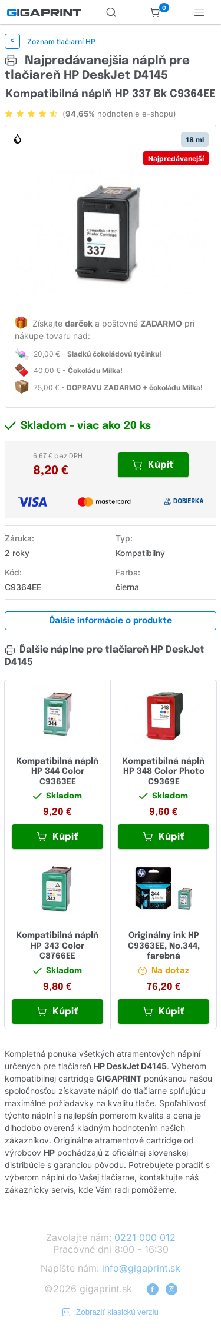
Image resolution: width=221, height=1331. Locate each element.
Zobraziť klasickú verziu (110, 1311)
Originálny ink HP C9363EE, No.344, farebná (164, 945)
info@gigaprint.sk (141, 1268)
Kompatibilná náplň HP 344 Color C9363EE (57, 771)
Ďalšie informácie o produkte (111, 621)
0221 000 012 (145, 1237)
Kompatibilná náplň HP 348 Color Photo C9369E (163, 771)
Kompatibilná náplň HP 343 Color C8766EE (57, 945)
